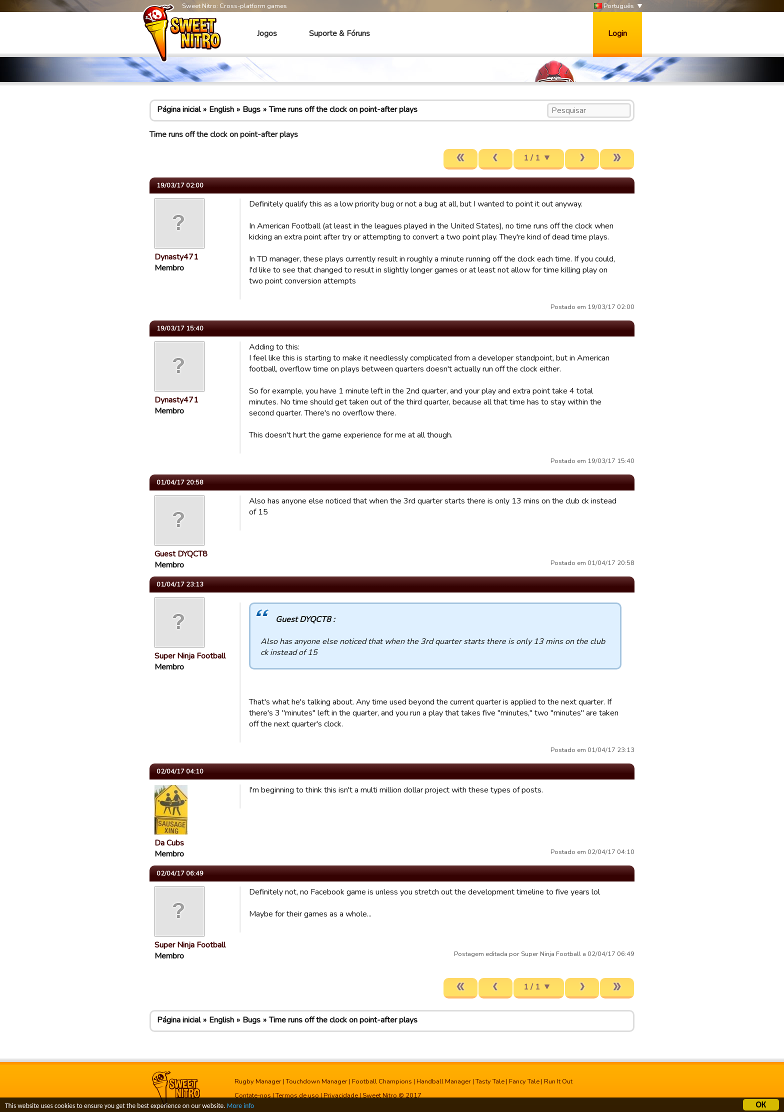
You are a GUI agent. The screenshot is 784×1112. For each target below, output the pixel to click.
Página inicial (178, 109)
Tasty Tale (490, 1081)
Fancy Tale (524, 1081)
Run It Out (558, 1081)
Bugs (251, 109)
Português (614, 6)
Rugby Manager (258, 1081)
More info (240, 1107)
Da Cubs (169, 843)
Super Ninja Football (190, 656)
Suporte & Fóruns (339, 33)
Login (617, 33)
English (221, 109)
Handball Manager (443, 1081)
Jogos (267, 33)
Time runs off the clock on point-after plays (343, 109)
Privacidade (341, 1095)
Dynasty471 (176, 257)
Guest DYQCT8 (181, 554)
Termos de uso (297, 1095)
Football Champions (382, 1081)
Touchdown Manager (317, 1081)
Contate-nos (252, 1095)
